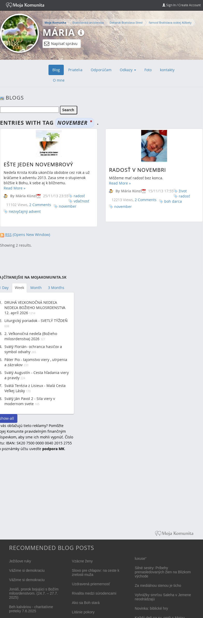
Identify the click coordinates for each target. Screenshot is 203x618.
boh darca (172, 201)
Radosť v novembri (137, 169)
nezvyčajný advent (25, 211)
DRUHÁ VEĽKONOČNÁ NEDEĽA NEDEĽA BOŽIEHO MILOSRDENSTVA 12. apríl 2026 (34, 307)
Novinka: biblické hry (151, 608)
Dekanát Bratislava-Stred (126, 22)
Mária (59, 32)
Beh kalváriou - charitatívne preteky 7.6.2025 (31, 609)
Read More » (14, 188)
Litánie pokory (83, 612)
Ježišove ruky (20, 561)
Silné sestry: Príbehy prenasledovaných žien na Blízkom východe (163, 572)
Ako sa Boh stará (86, 603)
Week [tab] (19, 287)
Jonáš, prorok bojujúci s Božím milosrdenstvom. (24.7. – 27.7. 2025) (34, 593)
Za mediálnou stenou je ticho (158, 585)
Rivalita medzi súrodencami (94, 593)
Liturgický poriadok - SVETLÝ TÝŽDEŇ (36, 320)
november (67, 206)
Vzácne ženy (82, 561)
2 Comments (40, 204)
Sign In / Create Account (181, 5)
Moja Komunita (55, 23)
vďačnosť (81, 201)
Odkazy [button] (128, 69)
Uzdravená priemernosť (91, 584)
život (182, 190)
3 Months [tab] (56, 287)
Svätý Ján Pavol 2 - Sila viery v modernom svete (29, 401)
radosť (79, 195)
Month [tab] (36, 287)
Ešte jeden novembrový (38, 164)
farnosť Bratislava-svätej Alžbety (170, 22)
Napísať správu (61, 43)
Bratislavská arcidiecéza (88, 22)
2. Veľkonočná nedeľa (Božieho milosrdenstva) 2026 (30, 336)
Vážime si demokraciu (27, 570)
